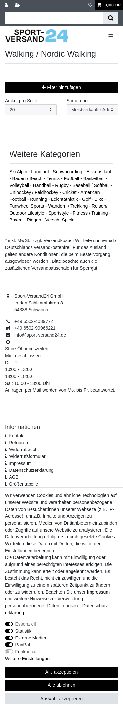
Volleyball (20, 185)
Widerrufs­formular (27, 456)
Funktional (26, 651)
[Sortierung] (92, 109)
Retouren (18, 442)
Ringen (34, 219)
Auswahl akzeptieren (61, 698)
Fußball (72, 178)
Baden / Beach (28, 178)
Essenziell (25, 624)
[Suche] (110, 18)
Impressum (20, 463)
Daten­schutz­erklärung (31, 470)
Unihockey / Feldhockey (35, 192)
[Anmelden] (6, 5)
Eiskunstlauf (98, 171)
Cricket (70, 192)
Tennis (54, 178)
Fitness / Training (91, 213)
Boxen (17, 219)
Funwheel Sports (27, 206)
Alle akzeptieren (61, 672)
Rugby (62, 185)
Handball (42, 185)
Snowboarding (68, 171)
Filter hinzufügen (61, 87)
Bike (99, 199)
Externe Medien (31, 637)
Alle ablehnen (61, 685)
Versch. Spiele (60, 219)
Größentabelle (23, 484)
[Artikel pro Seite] (31, 109)
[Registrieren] (18, 5)
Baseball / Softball (91, 185)
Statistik (23, 631)
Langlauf (40, 171)
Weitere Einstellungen (27, 658)
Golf (87, 199)
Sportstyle (59, 213)
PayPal (22, 644)
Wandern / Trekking (68, 206)
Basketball (94, 178)
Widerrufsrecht (24, 449)
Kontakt (16, 435)
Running (39, 199)
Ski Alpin (19, 171)
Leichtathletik (65, 199)
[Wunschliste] (90, 5)
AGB (14, 477)
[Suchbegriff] (54, 18)
